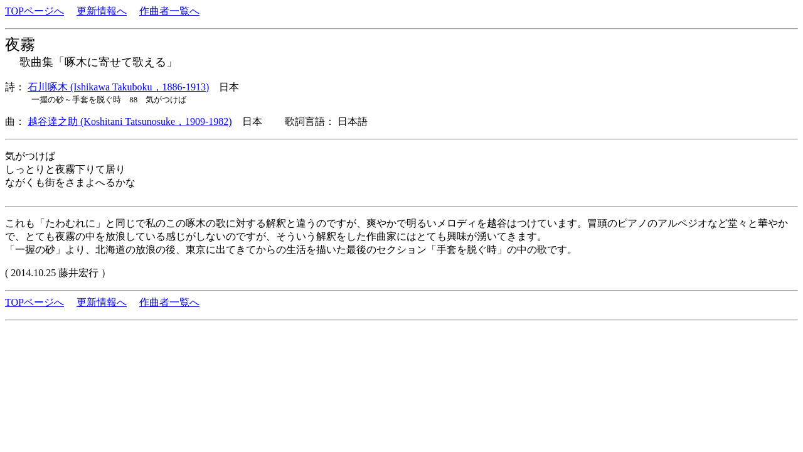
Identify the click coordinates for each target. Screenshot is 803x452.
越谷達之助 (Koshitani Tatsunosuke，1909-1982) (130, 121)
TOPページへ (34, 11)
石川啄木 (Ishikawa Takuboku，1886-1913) (118, 87)
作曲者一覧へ (169, 11)
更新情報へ (102, 11)
